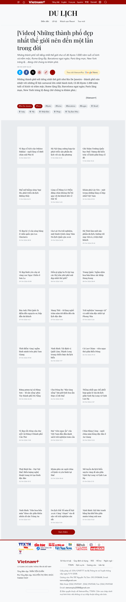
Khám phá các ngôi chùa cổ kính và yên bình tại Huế (62, 472)
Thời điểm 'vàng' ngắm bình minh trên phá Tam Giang (30, 351)
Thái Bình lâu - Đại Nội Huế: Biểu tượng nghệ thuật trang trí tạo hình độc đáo (30, 473)
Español (80, 2)
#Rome (58, 106)
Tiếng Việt (55, 2)
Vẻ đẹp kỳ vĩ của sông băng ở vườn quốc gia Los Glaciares (31, 234)
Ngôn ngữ (108, 560)
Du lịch (63, 13)
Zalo (19, 72)
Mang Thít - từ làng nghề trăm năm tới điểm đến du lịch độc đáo (62, 313)
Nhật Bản (44, 111)
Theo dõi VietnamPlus (75, 72)
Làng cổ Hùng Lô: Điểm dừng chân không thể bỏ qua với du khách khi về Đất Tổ (62, 194)
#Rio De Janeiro (25, 106)
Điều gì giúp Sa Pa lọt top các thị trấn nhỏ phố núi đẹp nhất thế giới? (62, 275)
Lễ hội (54, 21)
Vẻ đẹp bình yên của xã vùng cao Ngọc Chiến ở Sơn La (29, 275)
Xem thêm (63, 531)
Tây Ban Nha (71, 111)
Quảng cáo (91, 565)
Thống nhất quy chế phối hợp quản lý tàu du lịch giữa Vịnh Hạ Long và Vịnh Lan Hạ (95, 394)
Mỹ (31, 111)
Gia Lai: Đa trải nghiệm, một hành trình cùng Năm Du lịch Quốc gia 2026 (63, 234)
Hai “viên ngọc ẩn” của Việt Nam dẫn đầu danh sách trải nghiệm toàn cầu (63, 434)
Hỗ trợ (98, 560)
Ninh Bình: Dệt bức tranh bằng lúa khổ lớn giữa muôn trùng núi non (94, 513)
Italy (22, 111)
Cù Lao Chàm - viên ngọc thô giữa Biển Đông (94, 350)
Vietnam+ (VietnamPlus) (37, 2)
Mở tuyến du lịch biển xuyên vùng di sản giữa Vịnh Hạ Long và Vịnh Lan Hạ (95, 473)
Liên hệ (101, 565)
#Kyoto (48, 106)
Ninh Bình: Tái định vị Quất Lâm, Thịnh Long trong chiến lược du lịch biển (62, 353)
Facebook (26, 72)
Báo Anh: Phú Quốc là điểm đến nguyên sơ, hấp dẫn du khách (30, 313)
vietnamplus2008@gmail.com (77, 587)
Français (72, 2)
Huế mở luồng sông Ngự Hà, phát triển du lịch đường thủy (30, 192)
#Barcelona (70, 106)
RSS (92, 560)
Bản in (39, 72)
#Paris (38, 106)
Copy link (46, 72)
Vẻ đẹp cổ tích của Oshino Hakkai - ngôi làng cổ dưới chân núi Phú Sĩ (31, 151)
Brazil (94, 106)
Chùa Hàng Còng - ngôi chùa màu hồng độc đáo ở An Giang (94, 434)
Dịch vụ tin (80, 565)
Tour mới (81, 21)
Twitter (33, 72)
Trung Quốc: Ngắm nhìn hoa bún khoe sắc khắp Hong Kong (94, 275)
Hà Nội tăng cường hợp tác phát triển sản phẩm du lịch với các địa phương (63, 151)
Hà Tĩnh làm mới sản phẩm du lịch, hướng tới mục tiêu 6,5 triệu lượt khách (94, 235)
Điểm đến (45, 21)
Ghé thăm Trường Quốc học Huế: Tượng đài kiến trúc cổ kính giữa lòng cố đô (94, 153)
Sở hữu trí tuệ (65, 560)
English (64, 2)
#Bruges (83, 106)
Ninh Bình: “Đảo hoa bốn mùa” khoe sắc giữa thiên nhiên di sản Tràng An (30, 513)
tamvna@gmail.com (68, 580)
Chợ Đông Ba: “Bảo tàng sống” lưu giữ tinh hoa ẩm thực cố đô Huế (62, 392)
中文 (87, 2)
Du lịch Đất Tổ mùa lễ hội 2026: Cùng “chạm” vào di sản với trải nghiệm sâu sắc (62, 515)
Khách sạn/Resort (67, 21)
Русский (94, 2)
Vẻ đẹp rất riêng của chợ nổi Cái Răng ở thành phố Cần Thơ (31, 434)
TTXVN (70, 565)
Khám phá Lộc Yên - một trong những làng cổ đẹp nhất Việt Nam (94, 192)
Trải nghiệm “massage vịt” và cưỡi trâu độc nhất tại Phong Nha (95, 313)
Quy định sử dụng (81, 560)
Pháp (57, 111)
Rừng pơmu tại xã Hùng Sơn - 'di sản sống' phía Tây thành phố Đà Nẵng (30, 392)
